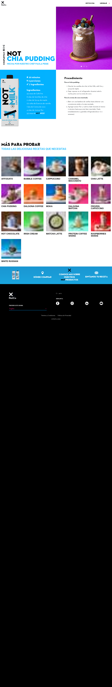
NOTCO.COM (90, 3)
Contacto (59, 657)
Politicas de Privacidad (64, 679)
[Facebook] (57, 667)
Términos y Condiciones (48, 679)
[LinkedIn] (86, 667)
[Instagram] (72, 667)
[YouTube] (101, 667)
